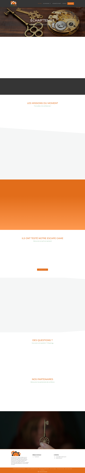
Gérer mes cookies (68, 468)
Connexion (42, 470)
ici (52, 343)
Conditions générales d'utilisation (19, 468)
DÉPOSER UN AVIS (42, 269)
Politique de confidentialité (44, 468)
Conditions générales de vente (32, 468)
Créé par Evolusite (43, 471)
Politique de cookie (60, 468)
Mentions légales (53, 468)
